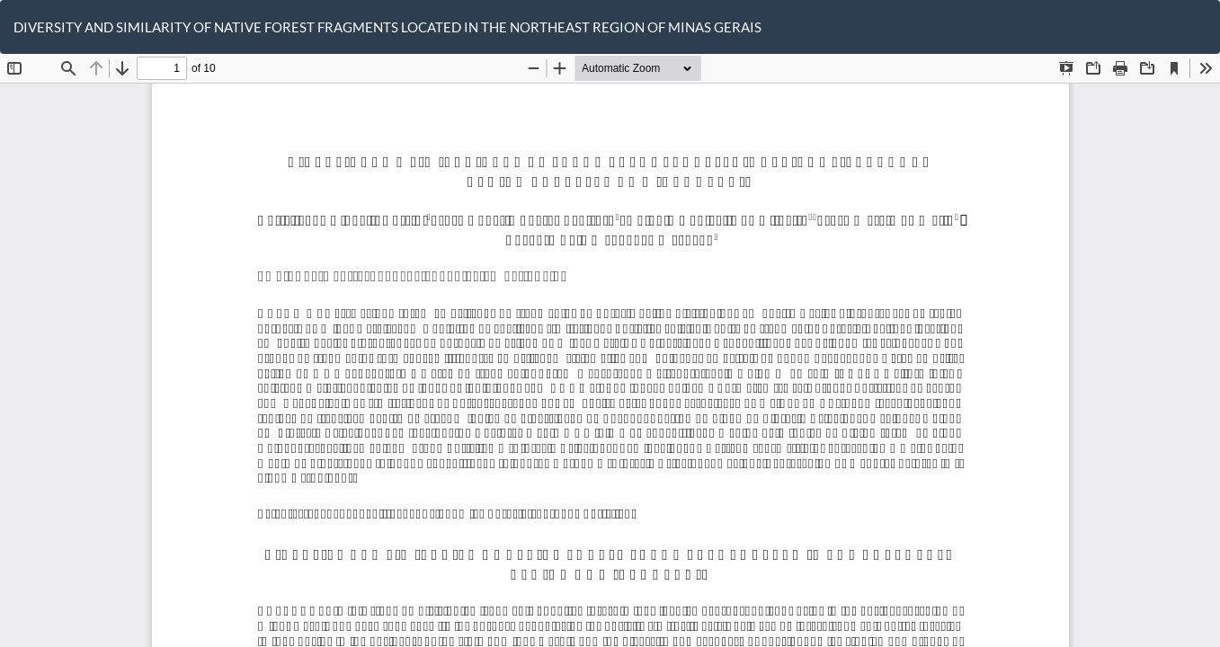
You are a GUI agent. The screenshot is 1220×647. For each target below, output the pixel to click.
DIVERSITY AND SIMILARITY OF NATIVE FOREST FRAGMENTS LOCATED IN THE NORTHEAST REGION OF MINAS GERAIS (387, 27)
